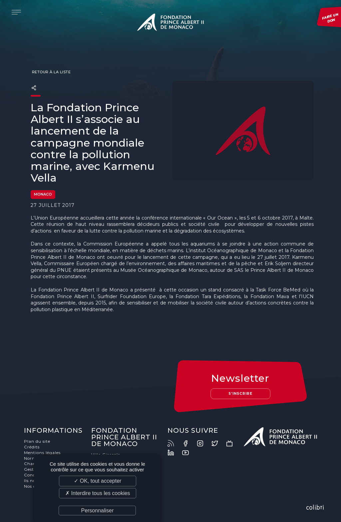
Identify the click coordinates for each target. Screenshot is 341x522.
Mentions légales (42, 452)
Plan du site (37, 441)
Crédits (32, 446)
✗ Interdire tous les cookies (97, 493)
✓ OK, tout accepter (97, 481)
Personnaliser (97, 510)
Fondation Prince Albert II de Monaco (170, 23)
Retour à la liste (51, 72)
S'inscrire (240, 393)
